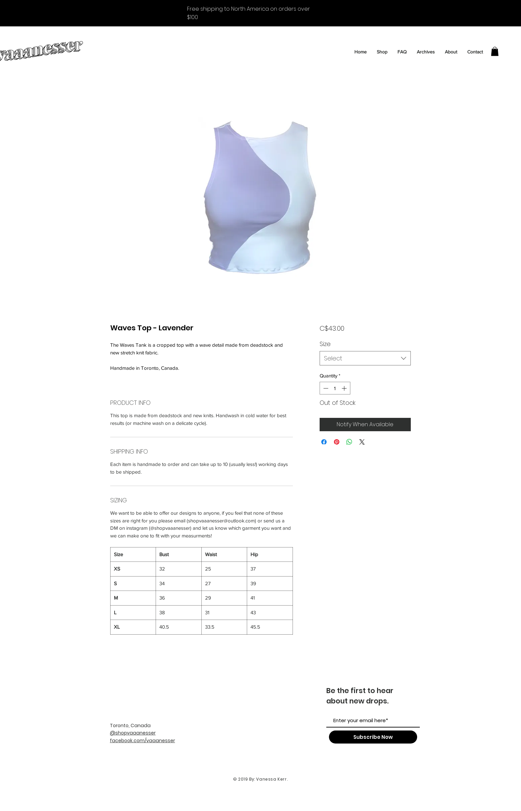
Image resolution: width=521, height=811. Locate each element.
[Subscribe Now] (373, 737)
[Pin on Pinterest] (337, 442)
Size (325, 344)
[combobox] (365, 358)
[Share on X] (362, 442)
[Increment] (344, 388)
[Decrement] (325, 388)
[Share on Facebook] (324, 442)
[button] (495, 51)
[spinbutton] (334, 388)
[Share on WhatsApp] (349, 442)
